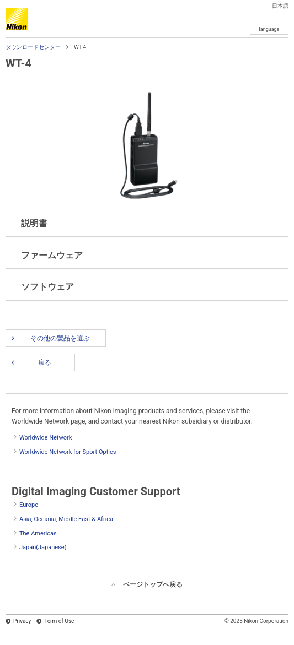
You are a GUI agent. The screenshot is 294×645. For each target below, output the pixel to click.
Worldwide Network (45, 437)
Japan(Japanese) (43, 547)
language (269, 29)
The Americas (38, 533)
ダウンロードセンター (33, 47)
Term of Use (59, 621)
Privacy (22, 621)
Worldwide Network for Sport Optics (67, 452)
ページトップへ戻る (153, 584)
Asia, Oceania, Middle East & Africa (66, 519)
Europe (28, 504)
